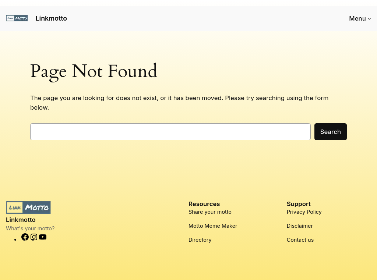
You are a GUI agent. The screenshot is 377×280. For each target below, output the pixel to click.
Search (330, 131)
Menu (357, 18)
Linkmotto (51, 18)
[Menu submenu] (369, 18)
